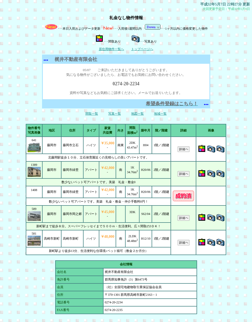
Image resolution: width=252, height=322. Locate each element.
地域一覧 (160, 113)
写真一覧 (114, 113)
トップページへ (142, 49)
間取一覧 (91, 113)
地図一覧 (137, 113)
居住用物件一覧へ (111, 49)
